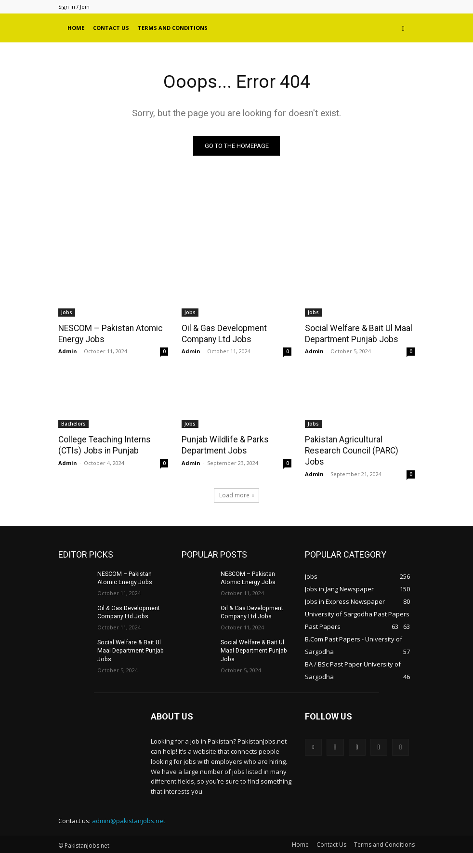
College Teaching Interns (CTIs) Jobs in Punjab (103, 445)
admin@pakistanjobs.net (128, 819)
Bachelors (73, 423)
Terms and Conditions (173, 27)
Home (75, 27)
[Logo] (60, 27)
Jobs (66, 312)
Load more (236, 494)
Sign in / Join (74, 6)
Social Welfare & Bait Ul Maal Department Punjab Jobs (357, 333)
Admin (67, 351)
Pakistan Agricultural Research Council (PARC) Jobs (350, 450)
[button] (403, 28)
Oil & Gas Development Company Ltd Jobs (223, 333)
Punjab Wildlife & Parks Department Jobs (223, 445)
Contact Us (111, 27)
